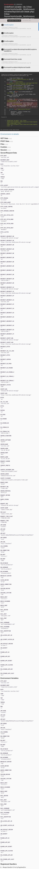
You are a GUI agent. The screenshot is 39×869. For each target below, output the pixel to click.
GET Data (4, 138)
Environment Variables (10, 678)
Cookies (4, 147)
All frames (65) (27, 20)
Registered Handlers (9, 864)
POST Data (5, 141)
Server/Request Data (9, 153)
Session (4, 150)
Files (2, 144)
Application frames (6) (14, 20)
